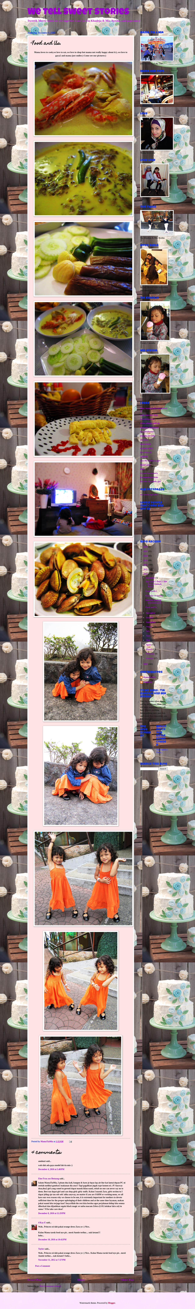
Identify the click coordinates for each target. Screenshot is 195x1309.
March (149, 649)
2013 (145, 560)
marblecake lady (147, 436)
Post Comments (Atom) (50, 1286)
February (150, 654)
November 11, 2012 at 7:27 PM (52, 1260)
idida (142, 469)
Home (81, 1279)
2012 (145, 565)
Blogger (111, 1303)
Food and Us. (151, 607)
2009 (145, 664)
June (148, 636)
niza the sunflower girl (150, 461)
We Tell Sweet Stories (78, 12)
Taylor (41, 1249)
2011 (145, 569)
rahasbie (144, 456)
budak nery (145, 465)
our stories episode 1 (149, 494)
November (151, 613)
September (151, 622)
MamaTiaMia (149, 677)
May (148, 640)
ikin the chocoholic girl (150, 481)
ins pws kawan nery (149, 473)
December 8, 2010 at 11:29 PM (51, 1213)
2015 (145, 551)
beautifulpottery (147, 419)
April (148, 645)
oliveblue (144, 440)
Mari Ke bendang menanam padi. (153, 601)
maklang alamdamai (149, 427)
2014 (145, 556)
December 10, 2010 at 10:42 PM (52, 1239)
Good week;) (151, 591)
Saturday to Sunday (154, 596)
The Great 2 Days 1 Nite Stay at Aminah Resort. (156, 584)
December (151, 578)
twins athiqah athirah (150, 423)
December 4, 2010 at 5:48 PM (51, 1169)
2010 (145, 574)
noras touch (145, 444)
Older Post (127, 1279)
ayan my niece (146, 448)
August (149, 626)
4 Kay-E (42, 1222)
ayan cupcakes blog (149, 415)
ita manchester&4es (149, 477)
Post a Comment (42, 1266)
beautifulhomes (147, 431)
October (150, 617)
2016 (145, 547)
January (150, 658)
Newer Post (34, 1279)
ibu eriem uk (146, 452)
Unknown (147, 682)
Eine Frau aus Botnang (48, 1178)
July (148, 631)
